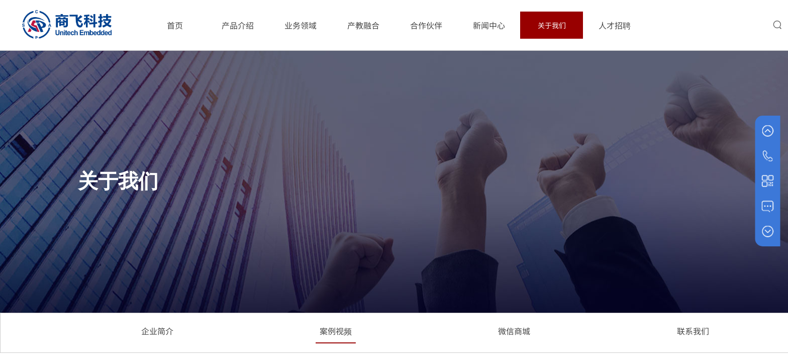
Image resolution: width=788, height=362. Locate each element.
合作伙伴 (426, 25)
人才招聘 (615, 25)
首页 (175, 25)
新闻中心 (489, 25)
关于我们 (552, 25)
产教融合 (363, 25)
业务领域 (300, 25)
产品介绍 (238, 25)
